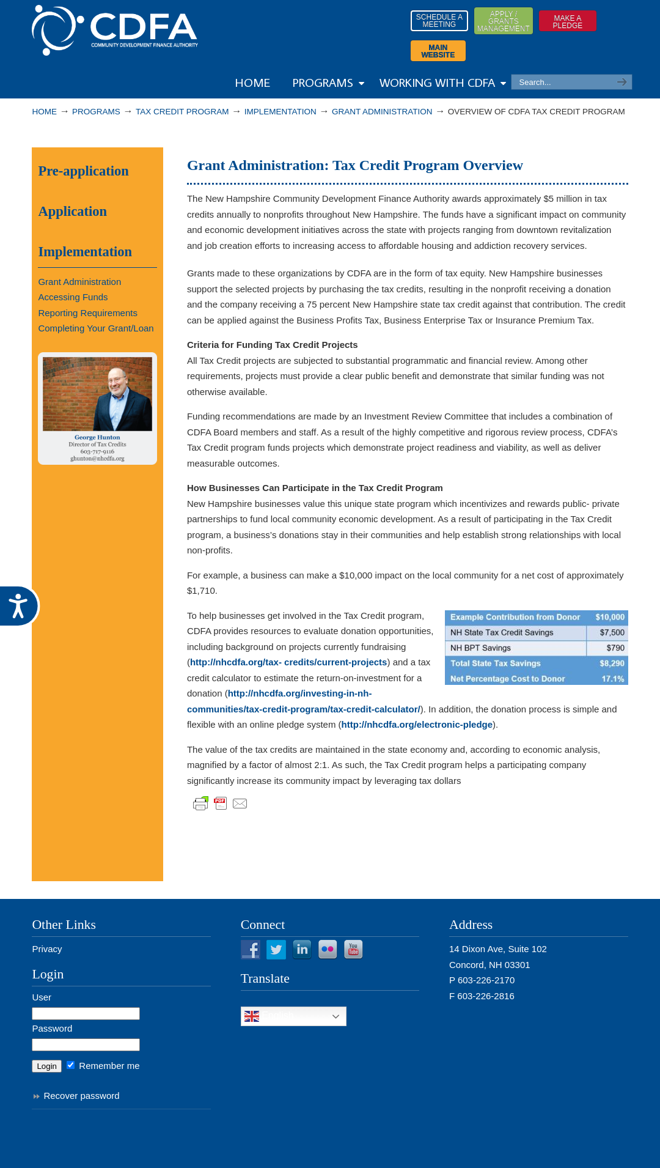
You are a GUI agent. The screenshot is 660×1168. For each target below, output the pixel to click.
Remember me (103, 1065)
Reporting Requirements (88, 313)
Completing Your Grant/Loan (95, 328)
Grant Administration (382, 111)
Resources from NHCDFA (115, 30)
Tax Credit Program (182, 111)
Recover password (81, 1095)
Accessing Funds (73, 297)
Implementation (280, 111)
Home (44, 111)
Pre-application (83, 171)
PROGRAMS (96, 111)
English (269, 1016)
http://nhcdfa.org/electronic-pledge (417, 724)
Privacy (47, 949)
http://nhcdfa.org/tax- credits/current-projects (288, 662)
